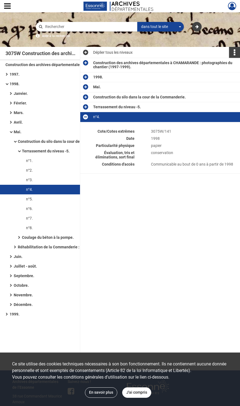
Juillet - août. (25, 266)
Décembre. (23, 304)
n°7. (29, 218)
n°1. (29, 160)
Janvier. (21, 93)
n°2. (29, 170)
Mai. (17, 132)
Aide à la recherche (56, 36)
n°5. (29, 199)
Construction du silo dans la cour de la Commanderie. (64, 141)
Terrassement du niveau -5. (46, 151)
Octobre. (21, 285)
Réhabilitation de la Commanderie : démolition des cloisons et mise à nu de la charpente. (72, 247)
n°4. (29, 189)
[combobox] (160, 27)
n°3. (29, 180)
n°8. (29, 228)
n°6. (29, 208)
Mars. (19, 112)
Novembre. (23, 295)
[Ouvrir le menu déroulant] (7, 6)
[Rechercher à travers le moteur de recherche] (89, 27)
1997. (14, 74)
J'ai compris (136, 392)
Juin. (18, 256)
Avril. (18, 122)
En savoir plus (101, 392)
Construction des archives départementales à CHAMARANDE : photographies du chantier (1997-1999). (60, 65)
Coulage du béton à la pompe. (48, 237)
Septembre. (24, 276)
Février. (20, 103)
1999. (14, 314)
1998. (14, 84)
